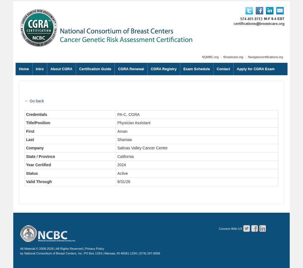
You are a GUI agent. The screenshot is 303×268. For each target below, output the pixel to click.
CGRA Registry (163, 69)
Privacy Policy (94, 248)
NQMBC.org (210, 57)
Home (24, 69)
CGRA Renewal (131, 69)
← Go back (34, 101)
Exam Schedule (196, 69)
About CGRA (61, 69)
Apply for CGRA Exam (256, 69)
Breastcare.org (233, 57)
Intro (40, 69)
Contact (223, 69)
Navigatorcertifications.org (265, 57)
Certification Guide (95, 69)
